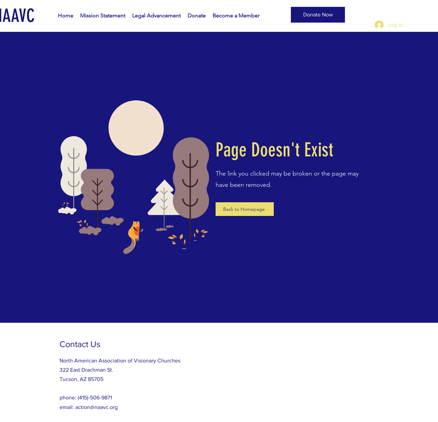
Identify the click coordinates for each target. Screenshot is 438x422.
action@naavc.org (96, 407)
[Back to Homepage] (245, 209)
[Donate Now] (318, 15)
